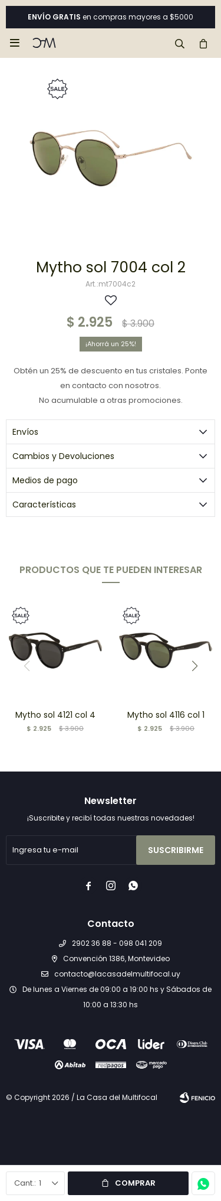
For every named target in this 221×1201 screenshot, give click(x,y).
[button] (180, 43)
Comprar (135, 1183)
